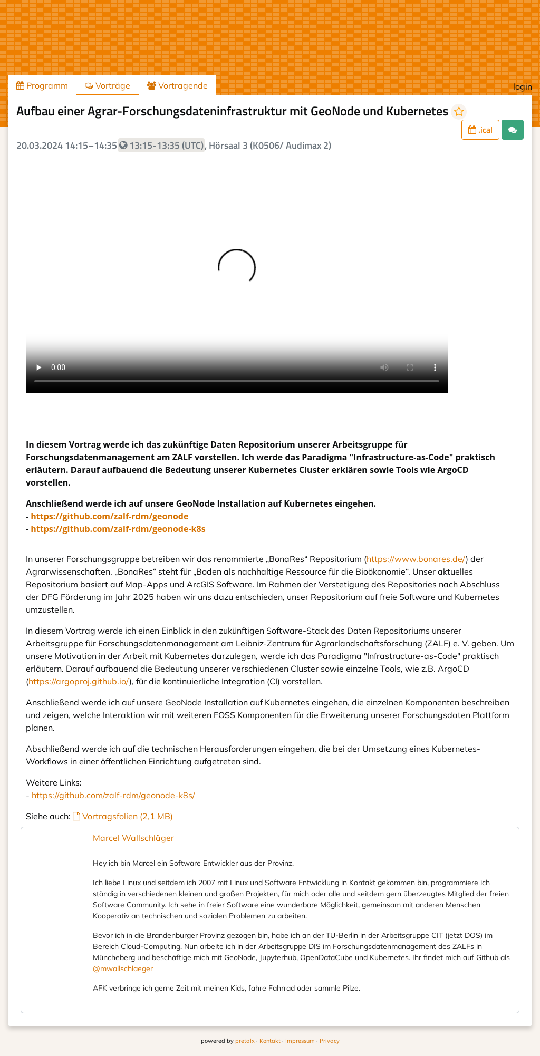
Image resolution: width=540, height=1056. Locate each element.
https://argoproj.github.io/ (78, 681)
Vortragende (177, 85)
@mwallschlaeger (123, 968)
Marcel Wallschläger (133, 837)
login (522, 86)
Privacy (330, 1040)
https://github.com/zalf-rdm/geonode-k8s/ (113, 795)
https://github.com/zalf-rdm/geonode (109, 516)
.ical (480, 129)
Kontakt (270, 1040)
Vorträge (107, 85)
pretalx (245, 1040)
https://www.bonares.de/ (416, 559)
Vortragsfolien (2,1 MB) (123, 816)
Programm (42, 85)
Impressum (300, 1040)
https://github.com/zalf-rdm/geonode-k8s (118, 529)
